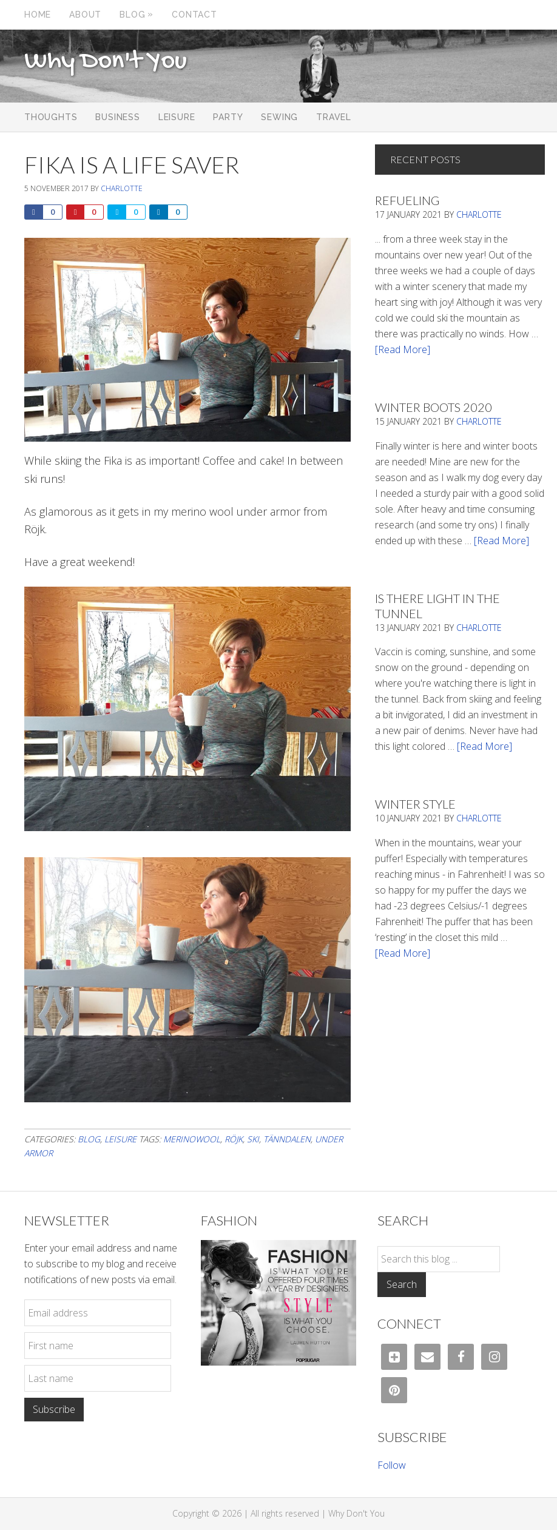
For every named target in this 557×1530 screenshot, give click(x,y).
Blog (89, 1139)
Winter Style (415, 804)
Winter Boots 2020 (433, 407)
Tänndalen (287, 1139)
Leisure (120, 1139)
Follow (391, 1465)
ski (253, 1139)
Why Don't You (105, 62)
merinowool (191, 1139)
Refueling (407, 200)
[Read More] (402, 349)
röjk (233, 1139)
